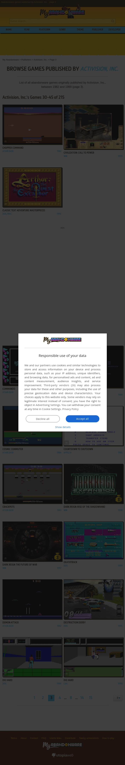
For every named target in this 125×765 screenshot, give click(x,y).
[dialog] (62, 382)
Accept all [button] (82, 418)
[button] (62, 427)
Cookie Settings (51, 409)
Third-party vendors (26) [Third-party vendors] (59, 385)
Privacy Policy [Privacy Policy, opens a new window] (70, 409)
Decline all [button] (43, 419)
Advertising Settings (48, 405)
